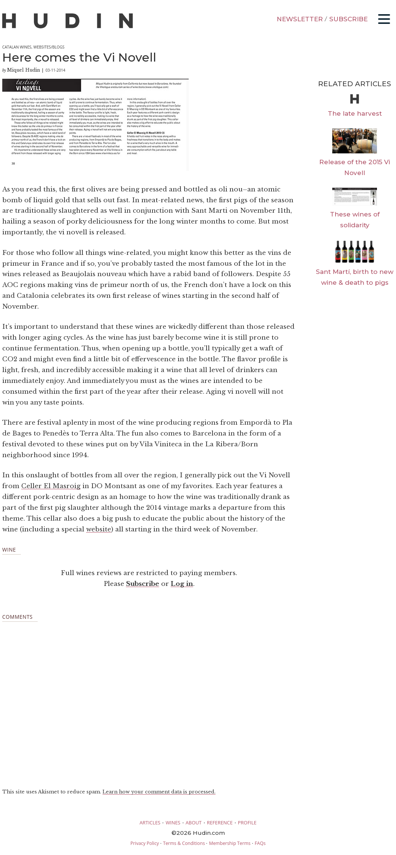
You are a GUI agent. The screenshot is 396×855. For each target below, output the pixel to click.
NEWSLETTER (300, 19)
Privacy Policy (145, 843)
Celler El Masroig (51, 486)
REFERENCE (220, 822)
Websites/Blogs (49, 47)
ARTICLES (149, 822)
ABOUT (194, 822)
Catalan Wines (16, 47)
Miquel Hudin (23, 70)
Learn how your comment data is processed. (159, 792)
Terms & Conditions (184, 843)
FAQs (260, 843)
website (98, 529)
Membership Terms (229, 843)
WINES (173, 822)
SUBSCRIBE (348, 19)
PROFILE (247, 822)
